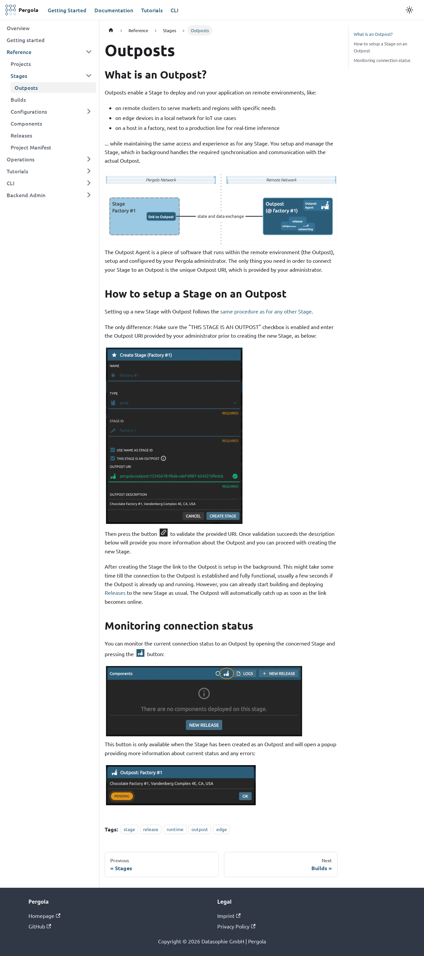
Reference (19, 51)
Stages (19, 75)
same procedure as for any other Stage (266, 311)
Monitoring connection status (382, 60)
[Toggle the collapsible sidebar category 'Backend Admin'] (88, 195)
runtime (175, 829)
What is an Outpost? (373, 34)
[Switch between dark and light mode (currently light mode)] (409, 10)
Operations (20, 159)
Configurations (29, 111)
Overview (18, 27)
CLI (175, 10)
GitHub (39, 926)
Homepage (44, 915)
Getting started (26, 39)
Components (26, 123)
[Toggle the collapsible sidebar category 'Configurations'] (88, 111)
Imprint (228, 915)
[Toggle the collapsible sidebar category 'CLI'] (88, 183)
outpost (199, 829)
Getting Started (67, 10)
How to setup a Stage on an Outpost (380, 47)
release (150, 829)
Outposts (26, 87)
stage (129, 829)
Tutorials (152, 10)
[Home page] (111, 30)
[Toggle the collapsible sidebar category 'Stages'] (88, 75)
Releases (21, 135)
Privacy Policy (236, 926)
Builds (18, 99)
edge (221, 829)
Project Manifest (31, 147)
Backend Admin (26, 194)
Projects (21, 63)
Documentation (113, 10)
